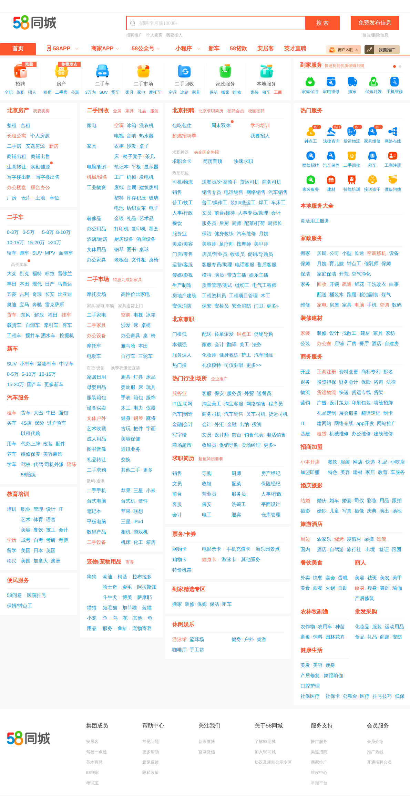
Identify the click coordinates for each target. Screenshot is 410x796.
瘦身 (372, 588)
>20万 (54, 242)
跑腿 (351, 294)
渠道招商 (319, 752)
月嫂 (263, 233)
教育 (383, 472)
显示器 (151, 166)
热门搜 (179, 365)
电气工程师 (265, 285)
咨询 (378, 382)
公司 (334, 253)
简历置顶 (212, 161)
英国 (50, 550)
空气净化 (361, 274)
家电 (141, 92)
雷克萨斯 (54, 304)
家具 (129, 92)
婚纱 (322, 511)
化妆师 (209, 355)
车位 (54, 197)
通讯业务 (130, 449)
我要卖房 (41, 110)
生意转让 (16, 166)
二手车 (102, 75)
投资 (257, 424)
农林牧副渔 (314, 612)
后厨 (224, 223)
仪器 (151, 408)
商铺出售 (40, 156)
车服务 (397, 472)
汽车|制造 (182, 414)
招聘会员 (235, 110)
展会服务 (348, 413)
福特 (37, 273)
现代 (37, 284)
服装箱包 (96, 397)
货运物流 (326, 392)
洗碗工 (239, 504)
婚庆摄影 (311, 486)
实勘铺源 (40, 166)
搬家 (225, 92)
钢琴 (119, 249)
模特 (207, 275)
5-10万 (29, 374)
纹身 (360, 588)
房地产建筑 (184, 295)
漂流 (381, 539)
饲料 (317, 637)
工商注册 (326, 371)
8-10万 (63, 232)
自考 (38, 540)
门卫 (259, 306)
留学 (12, 550)
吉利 (24, 294)
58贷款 (238, 49)
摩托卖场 (96, 294)
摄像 (359, 511)
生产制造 (182, 285)
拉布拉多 (142, 576)
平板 (136, 166)
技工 (50, 530)
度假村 (354, 539)
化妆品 (362, 626)
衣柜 (119, 146)
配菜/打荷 (254, 223)
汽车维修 (246, 233)
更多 (148, 470)
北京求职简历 (210, 110)
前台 (237, 434)
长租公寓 (16, 135)
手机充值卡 (238, 549)
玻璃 (153, 197)
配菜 (236, 483)
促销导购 (263, 334)
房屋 (334, 305)
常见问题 (150, 741)
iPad (138, 521)
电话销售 (233, 192)
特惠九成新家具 (127, 279)
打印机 (121, 228)
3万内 (90, 92)
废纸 (119, 187)
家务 (305, 284)
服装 (154, 110)
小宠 (91, 618)
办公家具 (96, 259)
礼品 (142, 110)
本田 (24, 284)
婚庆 (322, 500)
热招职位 (180, 172)
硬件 (143, 501)
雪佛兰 (65, 273)
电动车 (94, 356)
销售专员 (211, 192)
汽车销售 (278, 192)
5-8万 (48, 232)
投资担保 (326, 382)
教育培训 (18, 494)
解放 (39, 315)
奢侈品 (94, 218)
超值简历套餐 (210, 458)
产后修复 (364, 598)
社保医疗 (310, 696)
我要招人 (174, 35)
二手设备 (96, 542)
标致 (49, 273)
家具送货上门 (130, 305)
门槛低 (179, 334)
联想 (138, 511)
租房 (47, 92)
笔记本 (121, 166)
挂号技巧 (382, 696)
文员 (207, 213)
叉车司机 (256, 414)
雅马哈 (128, 346)
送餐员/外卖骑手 (219, 182)
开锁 (334, 284)
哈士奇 (110, 587)
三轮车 (145, 356)
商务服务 (311, 357)
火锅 (330, 588)
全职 (8, 92)
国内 (305, 549)
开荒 (344, 274)
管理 (38, 509)
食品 (360, 637)
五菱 (12, 294)
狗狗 (91, 576)
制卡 (388, 413)
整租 (12, 125)
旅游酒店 (311, 524)
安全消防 (241, 306)
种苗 (340, 626)
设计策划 (339, 402)
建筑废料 (148, 187)
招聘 (20, 75)
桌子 (144, 146)
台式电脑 (96, 501)
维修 (237, 92)
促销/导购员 (260, 254)
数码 (397, 305)
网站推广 (386, 423)
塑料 (119, 197)
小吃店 (397, 462)
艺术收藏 (96, 428)
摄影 (305, 511)
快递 (344, 392)
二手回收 (184, 75)
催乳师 (371, 263)
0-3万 (13, 232)
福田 (53, 315)
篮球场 (196, 639)
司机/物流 (182, 182)
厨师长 (275, 223)
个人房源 (40, 135)
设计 (50, 509)
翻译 (232, 344)
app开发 (365, 423)
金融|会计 (182, 424)
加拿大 (40, 561)
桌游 (261, 639)
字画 (151, 428)
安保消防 (182, 306)
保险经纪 (270, 483)
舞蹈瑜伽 (333, 675)
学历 (12, 540)
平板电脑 (96, 521)
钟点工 (244, 334)
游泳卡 (229, 559)
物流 (305, 392)
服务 (107, 628)
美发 (385, 577)
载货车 (14, 325)
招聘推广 (134, 35)
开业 (305, 371)
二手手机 (96, 490)
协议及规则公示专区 (273, 762)
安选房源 (35, 146)
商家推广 (319, 762)
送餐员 (264, 393)
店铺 (339, 343)
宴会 (330, 577)
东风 (25, 315)
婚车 (334, 500)
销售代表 (254, 434)
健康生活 (311, 650)
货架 (378, 392)
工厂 (119, 177)
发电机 (146, 177)
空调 (172, 92)
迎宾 (236, 514)
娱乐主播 (258, 275)
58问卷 (14, 595)
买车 (12, 423)
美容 (26, 530)
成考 (26, 540)
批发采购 (366, 612)
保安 (207, 306)
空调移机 (376, 253)
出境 (370, 549)
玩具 (151, 387)
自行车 (128, 356)
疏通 (346, 284)
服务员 (209, 223)
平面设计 (270, 504)
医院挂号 (37, 595)
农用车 (325, 626)
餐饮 (38, 530)
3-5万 (28, 232)
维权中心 (319, 772)
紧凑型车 (46, 363)
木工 (126, 408)
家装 (254, 92)
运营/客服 (182, 264)
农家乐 (324, 539)
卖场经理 (251, 445)
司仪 (359, 500)
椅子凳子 (132, 156)
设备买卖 (96, 408)
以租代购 (30, 433)
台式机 (128, 501)
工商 (278, 92)
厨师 (237, 223)
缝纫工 (242, 285)
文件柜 (139, 259)
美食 (305, 588)
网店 (357, 462)
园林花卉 (335, 637)
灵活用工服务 (314, 221)
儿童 (334, 511)
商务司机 (271, 182)
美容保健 (130, 439)
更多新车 (54, 384)
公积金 (350, 696)
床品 (151, 377)
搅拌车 (32, 335)
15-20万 (36, 242)
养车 (12, 454)
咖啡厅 (179, 649)
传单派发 (224, 334)
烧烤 (339, 539)
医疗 (365, 696)
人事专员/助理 (253, 213)
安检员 (221, 306)
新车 (213, 49)
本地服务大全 (317, 206)
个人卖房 (154, 35)
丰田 (12, 284)
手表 (126, 397)
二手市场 (143, 75)
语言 (50, 519)
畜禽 (305, 637)
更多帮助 (150, 752)
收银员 (237, 254)
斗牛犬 (110, 597)
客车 (67, 325)
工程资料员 (214, 295)
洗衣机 (146, 125)
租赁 (322, 433)
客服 (207, 393)
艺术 (26, 519)
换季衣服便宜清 (125, 367)
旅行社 (354, 549)
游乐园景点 (268, 549)
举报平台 (319, 783)
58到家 (92, 772)
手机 (372, 305)
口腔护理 (310, 686)
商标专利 (370, 371)
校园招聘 (256, 110)
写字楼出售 (47, 177)
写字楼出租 (19, 177)
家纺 (390, 333)
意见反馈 (150, 762)
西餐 (317, 588)
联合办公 (40, 187)
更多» (272, 306)
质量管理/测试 (217, 285)
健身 (126, 418)
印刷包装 (361, 402)
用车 (12, 443)
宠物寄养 (142, 628)
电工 (207, 514)
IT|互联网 (182, 403)
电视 (119, 135)
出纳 (244, 424)
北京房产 (18, 111)
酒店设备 (146, 239)
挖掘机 (67, 335)
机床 (126, 542)
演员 (219, 275)
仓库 (26, 197)
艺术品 (146, 218)
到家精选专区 (188, 589)
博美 (127, 597)
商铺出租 (16, 156)
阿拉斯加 (146, 587)
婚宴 (346, 500)
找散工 (349, 333)
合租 (25, 125)
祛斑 (372, 577)
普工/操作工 (214, 202)
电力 (138, 408)
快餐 (317, 577)
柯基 (122, 576)
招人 (32, 92)
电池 (119, 208)
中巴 (50, 412)
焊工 (263, 202)
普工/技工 (182, 202)
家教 (207, 344)
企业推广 (219, 378)
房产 (61, 75)
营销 (305, 402)
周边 (305, 539)
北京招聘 (183, 111)
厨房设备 (123, 239)
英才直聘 (295, 49)
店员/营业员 (214, 254)
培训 (12, 509)
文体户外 (96, 418)
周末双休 (221, 125)
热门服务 (311, 111)
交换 (126, 459)
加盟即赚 (310, 472)
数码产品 (96, 532)
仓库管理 (270, 514)
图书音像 (96, 449)
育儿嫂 (336, 263)
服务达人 (182, 355)
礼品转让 (96, 459)
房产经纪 (270, 473)
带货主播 (236, 275)
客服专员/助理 (217, 264)
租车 (266, 92)
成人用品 (96, 439)
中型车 (66, 363)
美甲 (397, 577)
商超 (385, 637)
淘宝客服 (233, 403)
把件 (138, 428)
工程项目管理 (243, 295)
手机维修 (394, 91)
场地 (397, 511)
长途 (359, 253)
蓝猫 (147, 607)
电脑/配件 (97, 166)
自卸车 (32, 325)
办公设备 (96, 335)
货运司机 (249, 182)
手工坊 (196, 649)
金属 (117, 110)
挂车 (66, 315)
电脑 (359, 305)
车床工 (278, 202)
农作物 (307, 626)
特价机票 (182, 569)
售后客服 (267, 264)
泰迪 (107, 576)
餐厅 (364, 343)
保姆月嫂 (373, 91)
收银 (207, 483)
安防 (397, 637)
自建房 (391, 343)
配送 (207, 334)
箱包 (138, 397)
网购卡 (179, 549)
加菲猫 (129, 607)
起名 (388, 371)
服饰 (151, 397)
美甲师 (261, 244)
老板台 (121, 259)
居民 (322, 253)
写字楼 (179, 434)
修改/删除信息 (375, 35)
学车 (12, 464)
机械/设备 (97, 177)
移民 (12, 561)
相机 (126, 532)
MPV (50, 253)
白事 (394, 284)
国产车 (34, 384)
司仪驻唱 (233, 365)
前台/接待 (224, 213)
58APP (61, 48)
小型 (346, 253)
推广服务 (319, 741)
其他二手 (130, 470)
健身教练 (224, 233)
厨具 (126, 377)
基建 (305, 433)
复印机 (139, 228)
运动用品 (394, 626)
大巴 (38, 412)
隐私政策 (150, 772)
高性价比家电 (135, 294)
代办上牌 (30, 443)
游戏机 (140, 532)
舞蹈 (385, 588)
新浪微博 (206, 741)
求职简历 (183, 459)
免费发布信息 (374, 23)
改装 (48, 443)
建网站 (324, 423)
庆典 (372, 511)
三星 (138, 490)
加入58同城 (265, 752)
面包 (63, 412)
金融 (232, 424)
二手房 (61, 92)
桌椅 (153, 259)
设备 (394, 253)
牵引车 (51, 325)
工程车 (14, 335)
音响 (131, 135)
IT (61, 509)
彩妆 (372, 500)
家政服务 (225, 75)
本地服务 (266, 75)
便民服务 (18, 580)
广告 (322, 402)
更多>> (254, 365)
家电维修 (331, 91)
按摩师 (244, 244)
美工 (244, 344)
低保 (399, 696)
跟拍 (397, 500)
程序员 (275, 403)
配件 (60, 443)
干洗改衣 (376, 284)
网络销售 (256, 192)
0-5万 (13, 374)
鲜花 (359, 284)
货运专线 (361, 392)
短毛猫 (110, 607)
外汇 (219, 424)
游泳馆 (179, 639)
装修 (189, 604)
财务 (305, 382)
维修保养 (30, 454)
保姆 (202, 604)
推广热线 (375, 752)
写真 (346, 511)
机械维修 (339, 433)
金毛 (127, 587)
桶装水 (336, 294)
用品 (91, 628)
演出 (384, 511)
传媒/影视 (182, 275)
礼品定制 (326, 413)
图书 (131, 249)
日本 (38, 550)
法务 (257, 344)
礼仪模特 (211, 365)
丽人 (360, 563)
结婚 (305, 500)
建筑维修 (383, 433)
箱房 (151, 542)
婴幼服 (128, 387)
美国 (26, 550)
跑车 (24, 253)
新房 (54, 146)
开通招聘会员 (379, 762)
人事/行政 (182, 213)
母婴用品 (96, 387)
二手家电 (96, 315)
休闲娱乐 (183, 625)
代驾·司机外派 (48, 464)
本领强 (179, 344)
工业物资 (96, 187)
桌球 (144, 249)
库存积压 (136, 197)
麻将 (151, 418)
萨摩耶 (144, 597)
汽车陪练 (263, 355)
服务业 (179, 233)
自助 (343, 588)
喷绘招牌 (383, 402)
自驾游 (336, 549)
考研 (50, 540)
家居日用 (96, 377)
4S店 (26, 423)
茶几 (150, 156)
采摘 (369, 539)
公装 (305, 343)
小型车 (27, 363)
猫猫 (91, 607)
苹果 (126, 490)
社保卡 (333, 696)
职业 (26, 509)
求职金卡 (182, 161)
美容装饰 (52, 454)
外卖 (305, 577)
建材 (365, 333)
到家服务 (311, 65)
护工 (246, 355)
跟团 (396, 549)
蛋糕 (343, 577)
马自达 (65, 284)
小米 (151, 490)
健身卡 (209, 559)
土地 (40, 197)
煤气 (386, 294)
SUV (103, 92)
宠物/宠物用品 (104, 562)
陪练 (71, 464)
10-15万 (15, 242)
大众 (12, 273)
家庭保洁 (310, 91)
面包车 (66, 253)
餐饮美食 (311, 563)
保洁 (213, 92)
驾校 (26, 464)
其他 (137, 618)
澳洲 (55, 561)
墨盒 (153, 228)
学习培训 (260, 125)
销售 (177, 192)
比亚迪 (65, 294)
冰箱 (184, 92)
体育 (38, 519)
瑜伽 (397, 588)
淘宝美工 (211, 403)
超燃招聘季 (184, 135)
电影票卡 (211, 549)
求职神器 (180, 152)
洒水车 (48, 335)
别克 (24, 273)
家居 (370, 472)
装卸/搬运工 (243, 202)
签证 (384, 549)
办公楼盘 (16, 187)
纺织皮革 (136, 208)
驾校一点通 (96, 752)
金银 (119, 218)
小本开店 (310, 462)
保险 (39, 423)
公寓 (75, 92)
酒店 (376, 343)
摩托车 (155, 92)
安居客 (265, 49)
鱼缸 (122, 628)
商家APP (105, 49)
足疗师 (226, 244)
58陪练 (28, 474)
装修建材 (311, 318)
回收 (322, 284)
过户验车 (56, 423)
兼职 (20, 92)
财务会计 (348, 382)
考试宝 (92, 783)
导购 (207, 473)
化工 (138, 542)
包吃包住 (182, 125)
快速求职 (243, 161)
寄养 (129, 562)
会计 (63, 530)
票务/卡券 (184, 534)
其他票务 (250, 559)
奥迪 (12, 304)
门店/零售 (182, 254)
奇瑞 (37, 294)
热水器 (146, 135)
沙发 (131, 146)
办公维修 (361, 433)
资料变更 (348, 371)
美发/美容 (182, 244)
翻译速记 (370, 413)
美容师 (209, 244)
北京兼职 (183, 319)
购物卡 (179, 559)
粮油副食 (369, 294)
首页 (17, 49)
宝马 (24, 304)
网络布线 (343, 423)
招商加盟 (311, 447)
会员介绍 (375, 741)
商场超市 (182, 445)
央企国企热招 (206, 152)
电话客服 (244, 264)
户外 (249, 639)
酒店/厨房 (97, 239)
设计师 (221, 434)
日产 (49, 284)
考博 (63, 540)
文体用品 (96, 249)
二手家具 (96, 325)
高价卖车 (19, 264)
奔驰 (37, 304)
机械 (131, 177)
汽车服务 (18, 398)
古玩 (126, 428)
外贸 (249, 393)
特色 (333, 472)
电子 (153, 208)
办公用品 (96, 228)
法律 (391, 382)
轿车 (12, 253)
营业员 (209, 494)
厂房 (12, 197)
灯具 (138, 377)
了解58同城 (265, 741)
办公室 (324, 343)
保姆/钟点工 (19, 605)
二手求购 (96, 470)
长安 (49, 294)
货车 (115, 92)
